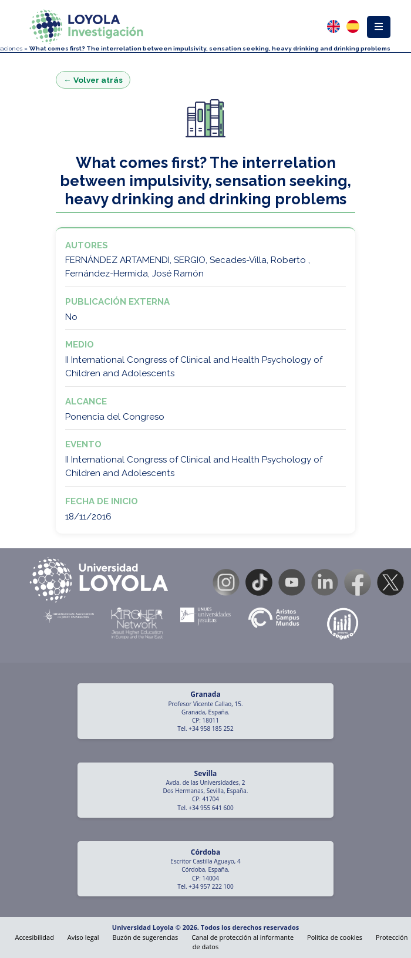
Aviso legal (83, 937)
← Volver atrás (93, 80)
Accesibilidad (34, 937)
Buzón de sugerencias (145, 937)
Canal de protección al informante (242, 937)
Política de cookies (334, 937)
